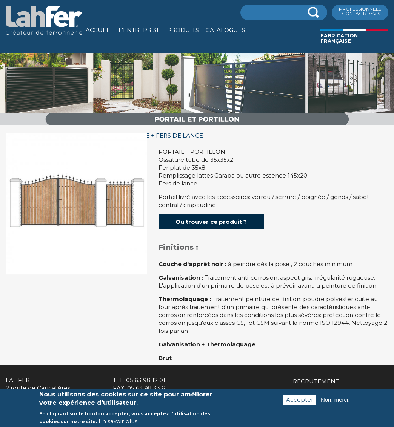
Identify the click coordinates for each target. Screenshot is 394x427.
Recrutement (316, 381)
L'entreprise (139, 30)
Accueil (99, 30)
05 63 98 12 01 (145, 380)
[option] (197, 125)
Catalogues (225, 30)
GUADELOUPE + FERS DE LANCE (154, 135)
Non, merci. (335, 404)
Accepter (299, 403)
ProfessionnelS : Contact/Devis (360, 11)
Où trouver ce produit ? (211, 221)
